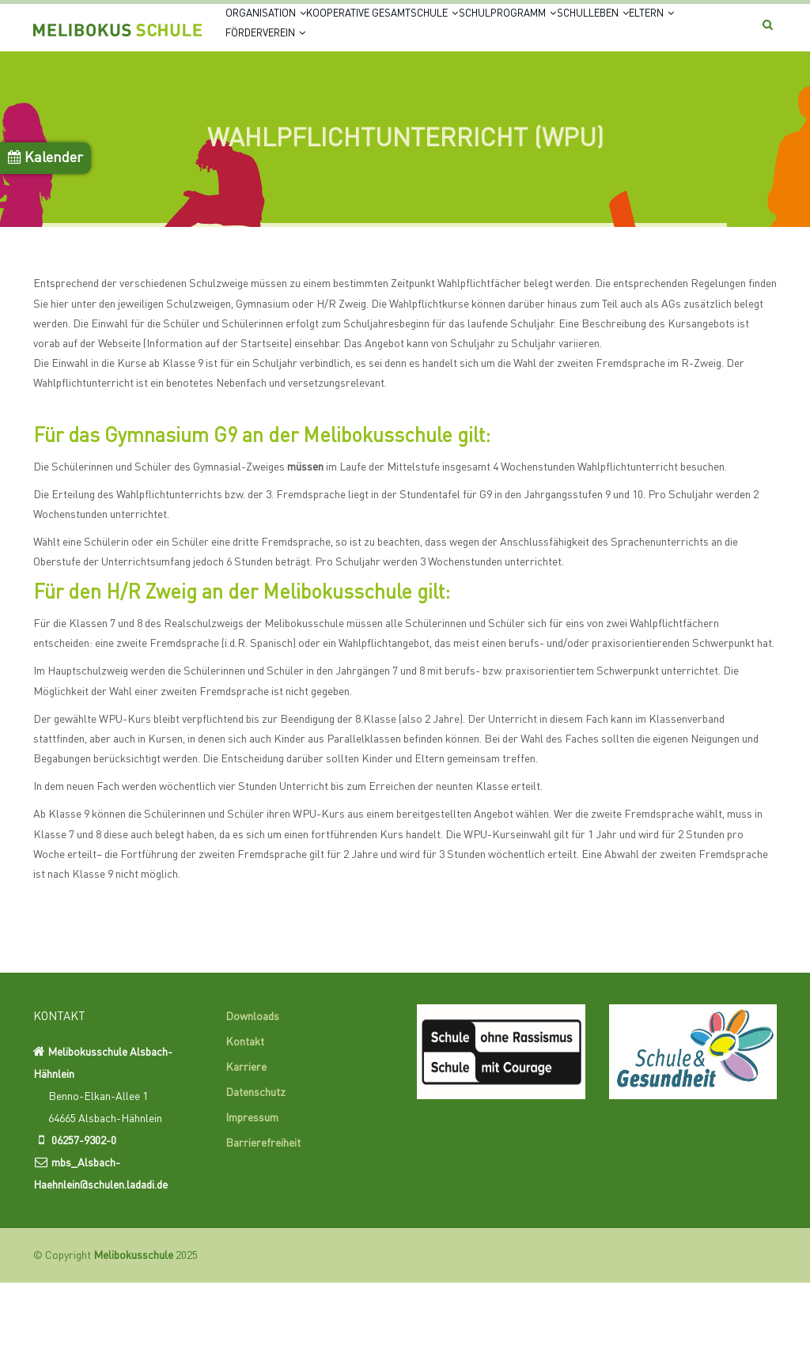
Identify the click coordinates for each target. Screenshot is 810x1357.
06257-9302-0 (83, 1215)
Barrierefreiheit (263, 1217)
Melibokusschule (133, 1330)
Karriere (246, 1141)
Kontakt (244, 1116)
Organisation (277, 34)
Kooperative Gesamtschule (424, 34)
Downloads (252, 1091)
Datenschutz (255, 1167)
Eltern (358, 94)
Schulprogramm (581, 34)
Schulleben (274, 94)
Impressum (251, 1192)
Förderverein (448, 94)
